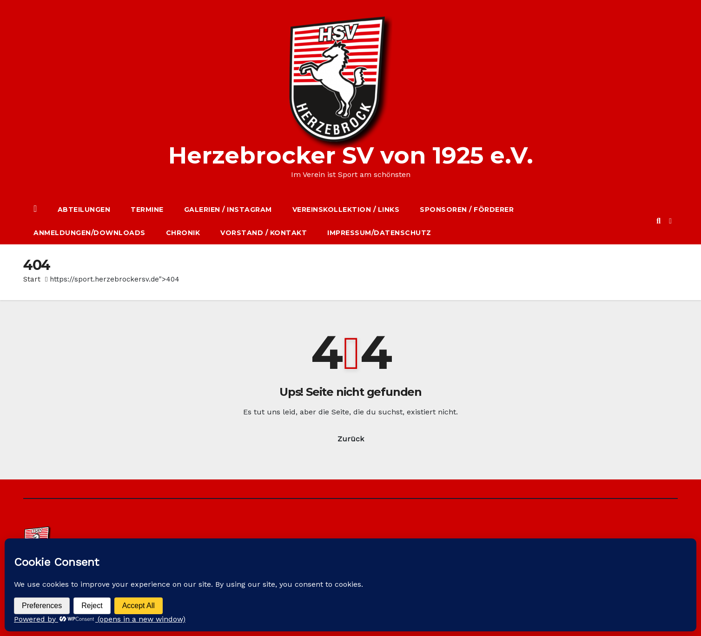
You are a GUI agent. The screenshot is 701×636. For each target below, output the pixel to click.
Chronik (183, 233)
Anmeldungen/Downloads (89, 233)
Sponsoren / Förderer (467, 209)
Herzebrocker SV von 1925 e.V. (350, 155)
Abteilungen (84, 209)
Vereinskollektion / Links (346, 209)
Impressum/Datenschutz (379, 233)
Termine (147, 209)
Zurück (350, 438)
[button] (658, 220)
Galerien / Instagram (228, 209)
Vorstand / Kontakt (263, 233)
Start (31, 279)
